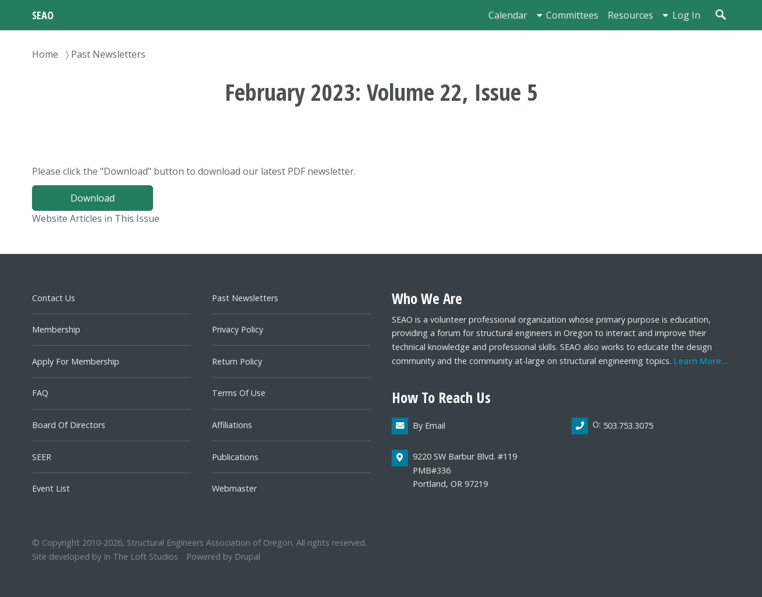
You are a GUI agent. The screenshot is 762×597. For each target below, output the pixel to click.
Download (92, 198)
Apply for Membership (75, 361)
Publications (235, 456)
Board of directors (68, 424)
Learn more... (701, 360)
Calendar (507, 15)
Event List (51, 488)
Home (45, 54)
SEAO (43, 15)
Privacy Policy (237, 329)
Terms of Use (238, 392)
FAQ (40, 392)
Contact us (53, 297)
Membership (56, 329)
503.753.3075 (628, 425)
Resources (630, 15)
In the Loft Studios (141, 556)
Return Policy (237, 361)
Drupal (247, 556)
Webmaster (234, 488)
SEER (41, 456)
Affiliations (232, 424)
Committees (572, 15)
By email (429, 425)
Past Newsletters (108, 54)
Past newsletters (245, 297)
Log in (686, 15)
